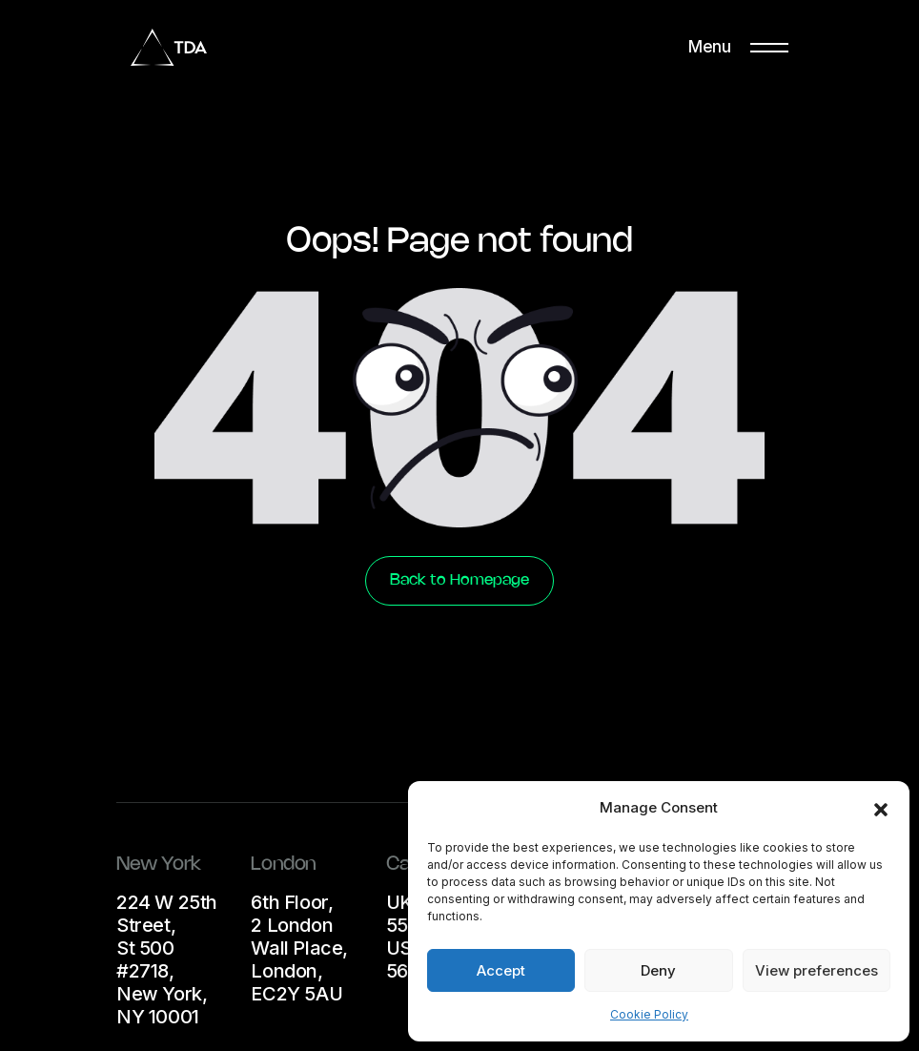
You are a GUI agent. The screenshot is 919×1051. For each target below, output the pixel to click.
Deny (658, 970)
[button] (880, 807)
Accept (501, 970)
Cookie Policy (649, 1014)
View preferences (816, 970)
